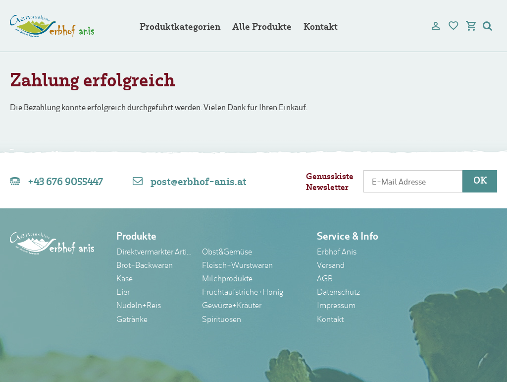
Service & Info (347, 237)
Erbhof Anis (336, 252)
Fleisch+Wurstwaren (237, 266)
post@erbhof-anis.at (199, 183)
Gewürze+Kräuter (231, 306)
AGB (325, 279)
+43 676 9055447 (65, 183)
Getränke (132, 320)
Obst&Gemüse (227, 252)
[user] (436, 26)
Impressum (336, 306)
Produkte (136, 237)
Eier (123, 293)
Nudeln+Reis (138, 306)
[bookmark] (453, 26)
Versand (331, 266)
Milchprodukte (227, 279)
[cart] (471, 26)
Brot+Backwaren (144, 266)
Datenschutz (338, 293)
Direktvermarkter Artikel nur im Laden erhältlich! (155, 252)
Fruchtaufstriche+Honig (242, 293)
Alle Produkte (262, 27)
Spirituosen (221, 320)
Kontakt (321, 27)
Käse (124, 279)
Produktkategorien (180, 27)
